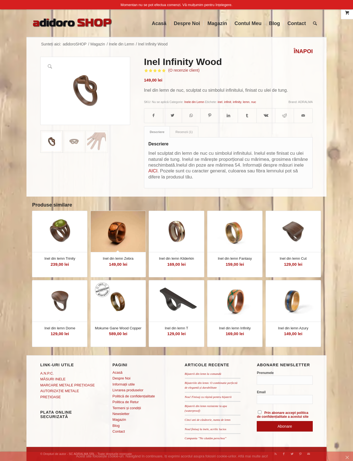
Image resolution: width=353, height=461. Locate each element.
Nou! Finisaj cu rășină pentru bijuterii (208, 396)
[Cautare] (314, 23)
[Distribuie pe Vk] (266, 116)
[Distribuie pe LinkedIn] (228, 116)
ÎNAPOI (303, 51)
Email (261, 392)
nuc (253, 102)
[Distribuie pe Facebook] (153, 116)
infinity (237, 102)
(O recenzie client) (184, 70)
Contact (119, 431)
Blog (116, 426)
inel (220, 102)
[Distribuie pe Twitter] (172, 116)
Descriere (157, 132)
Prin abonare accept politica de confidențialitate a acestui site (282, 415)
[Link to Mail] (308, 454)
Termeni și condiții (127, 408)
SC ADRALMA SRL (82, 453)
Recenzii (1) (183, 132)
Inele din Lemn (194, 102)
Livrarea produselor (128, 390)
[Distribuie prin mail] (303, 116)
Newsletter (121, 414)
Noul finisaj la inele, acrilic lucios (205, 429)
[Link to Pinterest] (300, 454)
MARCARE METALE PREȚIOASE (67, 385)
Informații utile (124, 384)
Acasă (117, 372)
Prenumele (265, 373)
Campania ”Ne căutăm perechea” (205, 438)
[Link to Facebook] (284, 454)
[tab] (157, 131)
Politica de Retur (126, 402)
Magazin (119, 419)
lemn (246, 102)
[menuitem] (159, 23)
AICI (152, 170)
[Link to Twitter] (292, 454)
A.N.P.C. (47, 373)
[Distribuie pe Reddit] (284, 116)
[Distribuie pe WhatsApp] (191, 116)
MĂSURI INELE (53, 379)
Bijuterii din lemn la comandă (203, 373)
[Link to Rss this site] (275, 454)
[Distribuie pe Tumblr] (247, 116)
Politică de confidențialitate (134, 396)
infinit (227, 102)
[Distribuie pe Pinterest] (209, 116)
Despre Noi (121, 378)
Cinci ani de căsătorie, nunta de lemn (208, 419)
